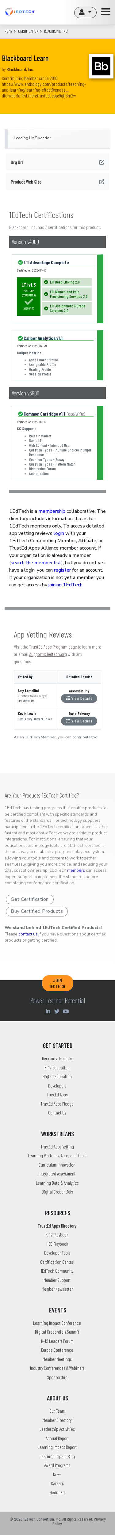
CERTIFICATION (28, 31)
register (62, 570)
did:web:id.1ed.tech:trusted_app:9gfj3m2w (39, 95)
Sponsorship (57, 1377)
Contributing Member (20, 78)
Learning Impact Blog (57, 1456)
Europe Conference (57, 1350)
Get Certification (30, 899)
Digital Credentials (57, 1191)
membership (51, 511)
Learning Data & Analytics (57, 1183)
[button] (85, 12)
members (76, 870)
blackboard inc (56, 31)
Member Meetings (57, 1359)
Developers (57, 1085)
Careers (57, 1483)
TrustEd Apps (57, 1094)
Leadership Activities (57, 1429)
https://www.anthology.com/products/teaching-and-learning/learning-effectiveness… (44, 87)
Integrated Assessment (57, 1173)
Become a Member (57, 1058)
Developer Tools (57, 1252)
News (57, 1474)
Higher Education (57, 1076)
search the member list (36, 562)
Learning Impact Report (57, 1447)
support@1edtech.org (48, 654)
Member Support (57, 1280)
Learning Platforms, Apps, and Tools (57, 1155)
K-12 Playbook (57, 1234)
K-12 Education (57, 1067)
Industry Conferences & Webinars (57, 1368)
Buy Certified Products (37, 911)
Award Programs (57, 1465)
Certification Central (57, 1262)
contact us (28, 934)
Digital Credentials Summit (57, 1332)
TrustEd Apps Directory (57, 1225)
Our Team (57, 1411)
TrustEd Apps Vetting (57, 1146)
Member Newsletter (57, 1289)
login (59, 533)
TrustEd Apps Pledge (57, 1103)
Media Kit (57, 1492)
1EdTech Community (57, 1271)
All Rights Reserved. (77, 1519)
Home (9, 31)
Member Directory (57, 1420)
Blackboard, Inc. (20, 69)
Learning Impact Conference (57, 1323)
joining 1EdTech (65, 584)
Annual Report (57, 1438)
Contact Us (57, 1112)
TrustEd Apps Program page (53, 646)
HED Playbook (57, 1244)
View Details (79, 698)
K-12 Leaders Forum (57, 1341)
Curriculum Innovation (57, 1164)
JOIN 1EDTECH (57, 983)
